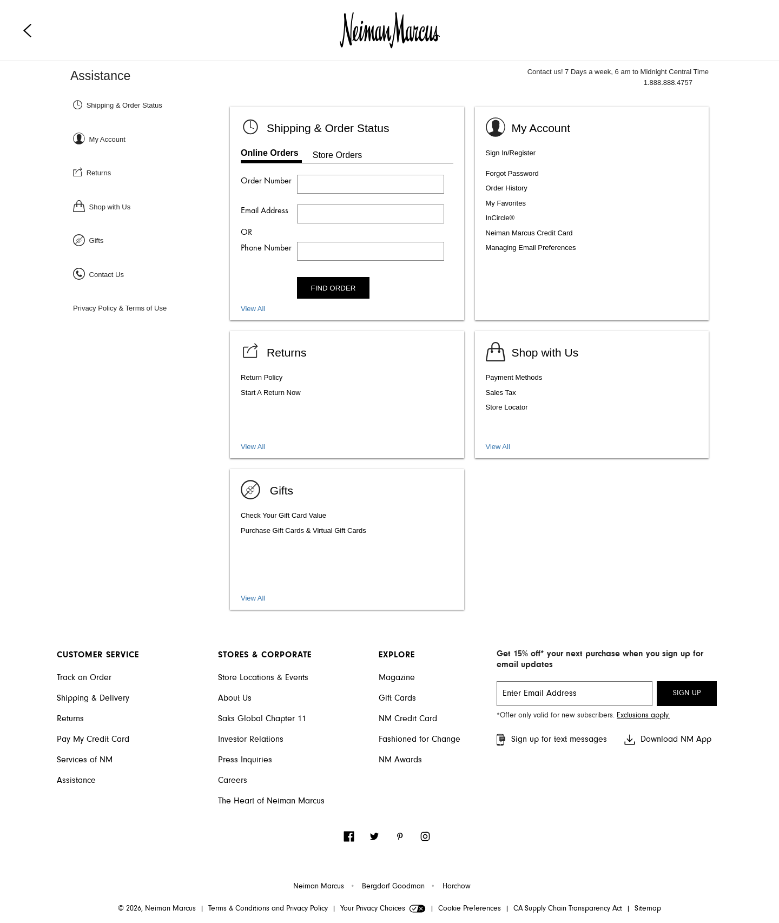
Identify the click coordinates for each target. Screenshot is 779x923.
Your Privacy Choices (383, 909)
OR (246, 232)
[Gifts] (150, 240)
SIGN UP (687, 693)
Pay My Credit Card (93, 739)
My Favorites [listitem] (506, 203)
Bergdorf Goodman (393, 887)
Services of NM (85, 760)
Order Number (266, 181)
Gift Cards (397, 698)
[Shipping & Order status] (315, 126)
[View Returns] (274, 351)
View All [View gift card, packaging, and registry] (253, 598)
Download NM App (667, 739)
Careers (232, 780)
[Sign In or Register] (150, 139)
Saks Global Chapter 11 (262, 719)
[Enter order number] (370, 184)
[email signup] (574, 693)
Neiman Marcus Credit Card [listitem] (529, 233)
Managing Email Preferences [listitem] (531, 247)
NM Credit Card (408, 719)
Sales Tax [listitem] (501, 392)
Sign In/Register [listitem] (511, 153)
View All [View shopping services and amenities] (498, 447)
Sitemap (648, 909)
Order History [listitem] (506, 188)
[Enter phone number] (370, 251)
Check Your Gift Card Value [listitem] (283, 515)
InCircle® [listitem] (500, 218)
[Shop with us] (532, 351)
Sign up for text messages (550, 740)
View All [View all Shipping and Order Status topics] (253, 309)
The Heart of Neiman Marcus (271, 801)
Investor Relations (250, 739)
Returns (70, 719)
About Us (235, 698)
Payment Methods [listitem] (514, 377)
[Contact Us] (150, 274)
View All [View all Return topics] (253, 447)
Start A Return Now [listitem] (271, 392)
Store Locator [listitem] (507, 407)
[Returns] (150, 172)
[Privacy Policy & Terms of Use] (150, 308)
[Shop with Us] (150, 206)
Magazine (397, 678)
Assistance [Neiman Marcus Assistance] (100, 76)
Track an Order (84, 678)
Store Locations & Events (263, 678)
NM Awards (400, 760)
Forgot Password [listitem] (512, 173)
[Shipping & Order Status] (150, 105)
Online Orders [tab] (270, 152)
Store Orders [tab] (337, 155)
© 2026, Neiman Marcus (157, 909)
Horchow (457, 887)
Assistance (76, 780)
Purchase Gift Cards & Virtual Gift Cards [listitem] (303, 530)
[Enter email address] (370, 214)
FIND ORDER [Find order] (333, 288)
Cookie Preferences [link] (469, 909)
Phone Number (266, 248)
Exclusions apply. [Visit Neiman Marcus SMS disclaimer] (643, 716)
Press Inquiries (245, 760)
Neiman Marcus (318, 887)
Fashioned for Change (419, 739)
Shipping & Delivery (93, 698)
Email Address (264, 211)
